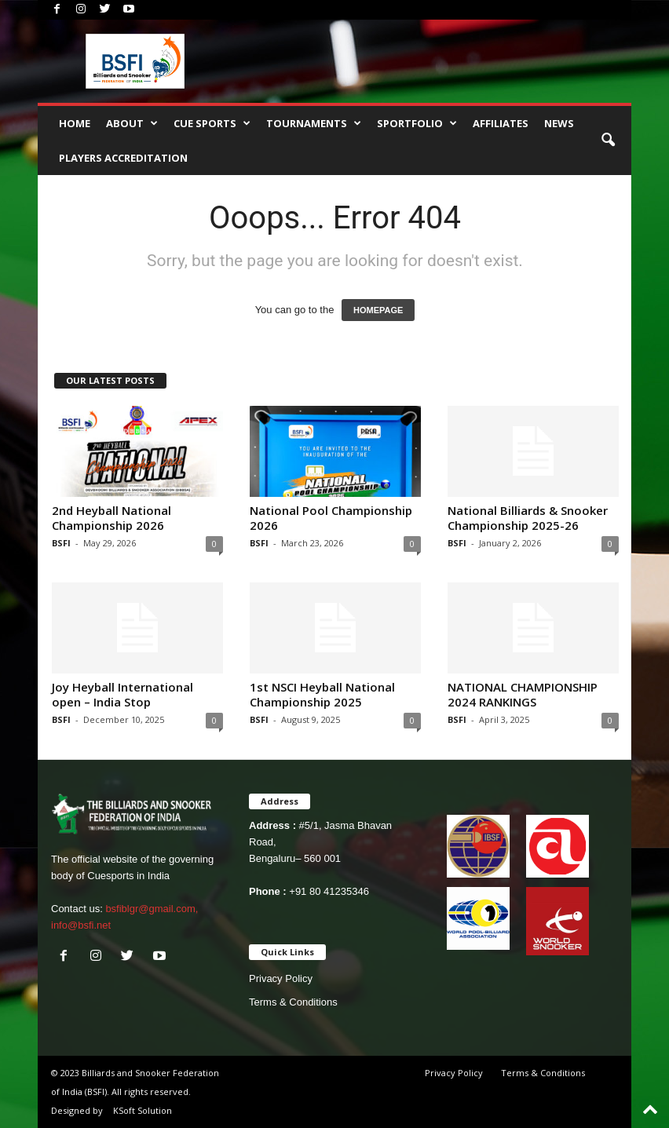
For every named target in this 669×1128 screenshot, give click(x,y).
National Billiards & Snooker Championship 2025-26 (528, 517)
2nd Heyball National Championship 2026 (111, 517)
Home (74, 123)
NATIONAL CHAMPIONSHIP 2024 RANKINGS (523, 694)
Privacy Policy (281, 978)
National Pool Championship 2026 (331, 517)
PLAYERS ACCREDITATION (123, 158)
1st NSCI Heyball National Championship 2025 (322, 694)
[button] (607, 140)
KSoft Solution (142, 1110)
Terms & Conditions (293, 1002)
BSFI (61, 543)
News (559, 123)
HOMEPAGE (378, 310)
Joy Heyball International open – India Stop (122, 694)
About (132, 123)
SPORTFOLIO (417, 123)
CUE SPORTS (212, 123)
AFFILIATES (500, 123)
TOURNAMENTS (313, 123)
